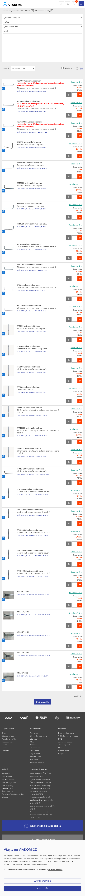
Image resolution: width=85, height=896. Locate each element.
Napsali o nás (7, 742)
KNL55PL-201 (23, 652)
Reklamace (34, 750)
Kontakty (5, 750)
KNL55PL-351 (23, 591)
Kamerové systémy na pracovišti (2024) (38, 792)
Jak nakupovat (64, 744)
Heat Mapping (7, 785)
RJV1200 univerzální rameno (29, 121)
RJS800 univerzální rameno (29, 101)
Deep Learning (8, 791)
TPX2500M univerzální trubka (30, 550)
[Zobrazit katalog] (76, 68)
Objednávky (35, 747)
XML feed (34, 759)
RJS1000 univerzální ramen (29, 80)
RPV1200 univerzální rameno (29, 264)
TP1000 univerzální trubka (28, 326)
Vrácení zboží (63, 750)
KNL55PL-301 (23, 611)
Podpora (62, 728)
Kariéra (4, 747)
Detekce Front (7, 788)
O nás (4, 733)
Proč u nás (34, 733)
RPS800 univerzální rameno (29, 244)
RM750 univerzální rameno (29, 142)
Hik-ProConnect (8, 779)
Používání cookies (37, 762)
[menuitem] (81, 3)
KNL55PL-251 (23, 632)
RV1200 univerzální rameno (29, 305)
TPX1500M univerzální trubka (30, 509)
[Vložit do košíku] (79, 94)
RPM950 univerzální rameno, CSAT (32, 223)
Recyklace (62, 753)
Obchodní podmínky (38, 736)
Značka (6, 22)
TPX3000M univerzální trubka (30, 571)
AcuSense (5, 773)
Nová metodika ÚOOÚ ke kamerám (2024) (40, 775)
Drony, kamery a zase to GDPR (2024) (42, 807)
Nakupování (35, 728)
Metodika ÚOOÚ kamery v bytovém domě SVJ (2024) (40, 786)
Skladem (68, 68)
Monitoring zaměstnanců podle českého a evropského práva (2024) (41, 800)
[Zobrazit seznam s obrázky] (81, 68)
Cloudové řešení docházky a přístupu (13, 795)
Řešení (5, 769)
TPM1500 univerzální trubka (29, 428)
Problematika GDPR (39, 769)
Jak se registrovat (65, 742)
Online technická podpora (42, 826)
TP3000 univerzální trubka (28, 387)
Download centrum (66, 733)
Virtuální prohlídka (9, 739)
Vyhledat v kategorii (11, 17)
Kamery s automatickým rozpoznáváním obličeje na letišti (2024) (41, 814)
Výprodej (33, 739)
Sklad (5, 31)
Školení (5, 744)
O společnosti (8, 728)
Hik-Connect (7, 776)
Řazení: (6, 68)
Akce (32, 742)
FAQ (60, 739)
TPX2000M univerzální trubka (30, 530)
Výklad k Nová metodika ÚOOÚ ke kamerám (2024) (40, 780)
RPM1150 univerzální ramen (29, 162)
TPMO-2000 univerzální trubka (30, 468)
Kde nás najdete (8, 736)
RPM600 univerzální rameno (29, 183)
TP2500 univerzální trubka (28, 366)
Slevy (60, 747)
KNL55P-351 (22, 673)
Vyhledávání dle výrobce (68, 736)
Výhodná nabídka (10, 26)
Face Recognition (9, 782)
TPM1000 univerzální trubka (29, 407)
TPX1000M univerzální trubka (30, 489)
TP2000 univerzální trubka (28, 346)
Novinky (33, 744)
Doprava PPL (35, 753)
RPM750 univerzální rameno (29, 203)
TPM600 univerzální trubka (29, 448)
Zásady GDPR (35, 756)
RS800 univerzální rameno (28, 285)
